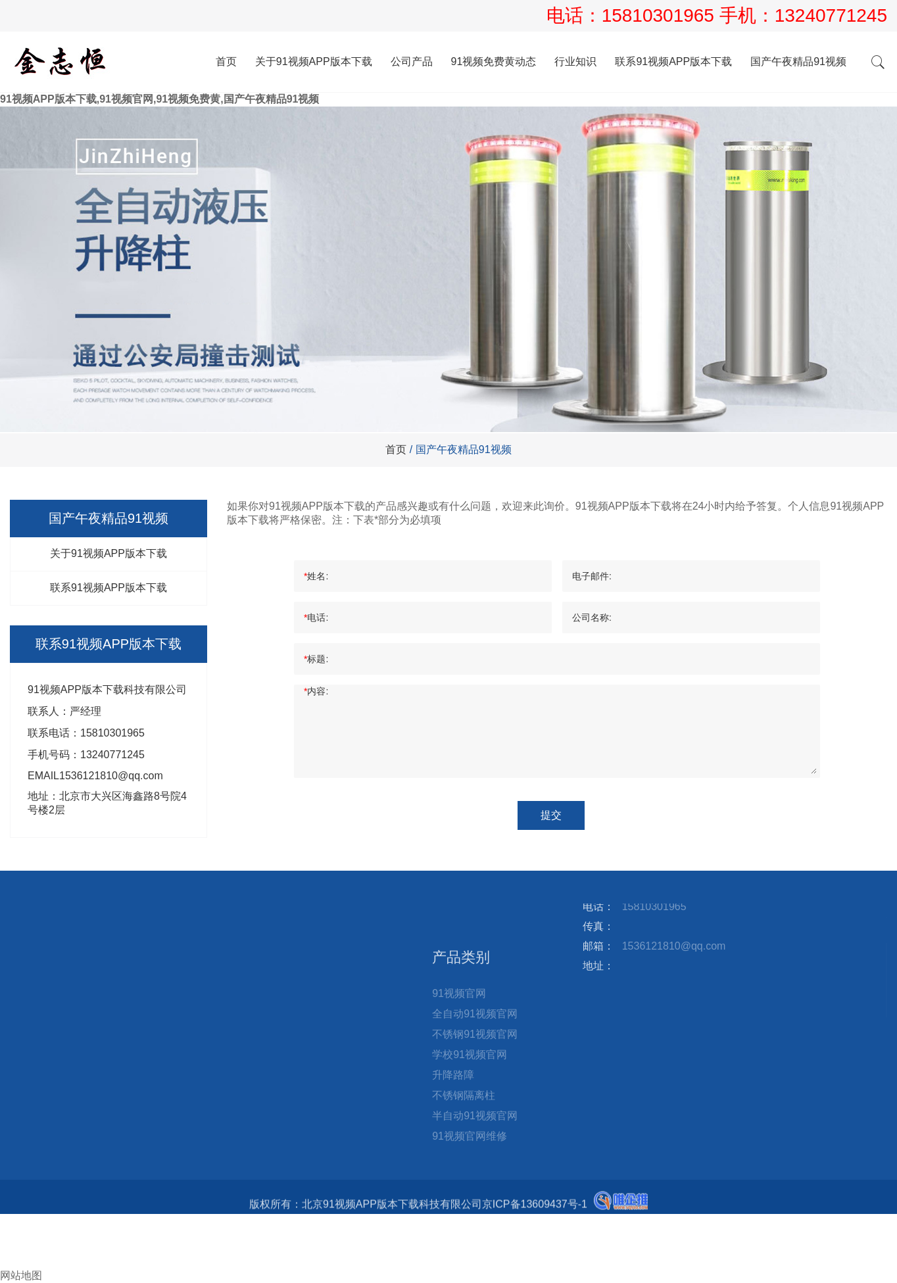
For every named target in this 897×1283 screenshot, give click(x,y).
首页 (226, 61)
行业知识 (575, 61)
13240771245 (831, 15)
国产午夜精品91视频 (798, 61)
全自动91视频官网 (475, 1105)
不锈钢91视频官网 (475, 1125)
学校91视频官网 (469, 1145)
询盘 (16, 1261)
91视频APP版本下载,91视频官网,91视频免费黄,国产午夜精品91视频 (159, 99)
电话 (10, 1234)
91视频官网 (459, 1084)
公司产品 (412, 61)
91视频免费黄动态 (494, 61)
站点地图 (272, 936)
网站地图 (21, 1275)
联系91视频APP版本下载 (673, 61)
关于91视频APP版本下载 (313, 61)
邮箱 (16, 1247)
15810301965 (660, 15)
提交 (551, 815)
